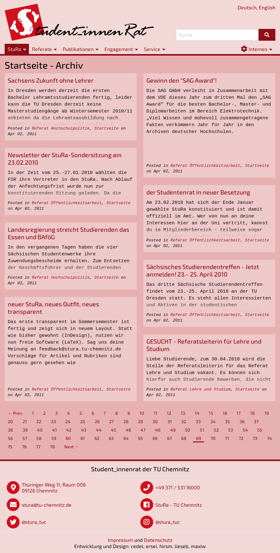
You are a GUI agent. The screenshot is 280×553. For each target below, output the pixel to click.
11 (156, 413)
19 (266, 413)
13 (183, 413)
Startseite (106, 128)
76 (24, 446)
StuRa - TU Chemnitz (178, 505)
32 (183, 421)
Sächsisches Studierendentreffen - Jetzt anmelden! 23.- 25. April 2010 (202, 270)
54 (245, 429)
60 (68, 438)
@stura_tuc (34, 522)
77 (38, 446)
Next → (71, 446)
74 (269, 438)
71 (227, 438)
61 (82, 438)
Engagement (118, 49)
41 (54, 429)
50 (187, 429)
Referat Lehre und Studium (200, 389)
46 (128, 429)
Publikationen (78, 49)
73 (255, 438)
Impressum (120, 540)
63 (111, 438)
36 (242, 421)
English (267, 7)
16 (225, 413)
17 (238, 413)
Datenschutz (158, 540)
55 (259, 429)
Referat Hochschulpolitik (61, 128)
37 (256, 421)
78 (52, 446)
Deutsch (247, 7)
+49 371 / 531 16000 (177, 487)
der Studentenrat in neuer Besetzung (198, 192)
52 (216, 429)
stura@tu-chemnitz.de (46, 505)
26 (97, 421)
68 (183, 438)
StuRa (14, 49)
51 (202, 429)
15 (211, 413)
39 (25, 429)
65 (140, 438)
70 (213, 438)
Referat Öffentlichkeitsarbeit (205, 165)
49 (173, 429)
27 (111, 421)
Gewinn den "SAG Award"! (181, 80)
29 (140, 421)
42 (68, 429)
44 (99, 429)
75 (10, 446)
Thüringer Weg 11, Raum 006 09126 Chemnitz (54, 488)
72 (241, 438)
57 (24, 438)
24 (68, 421)
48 (158, 429)
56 (10, 438)
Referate (42, 49)
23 (53, 421)
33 (198, 421)
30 (155, 421)
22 (38, 421)
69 (198, 438)
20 (10, 421)
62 (96, 438)
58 (39, 438)
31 (170, 421)
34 (213, 421)
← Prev (15, 413)
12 (169, 413)
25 (82, 421)
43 (83, 429)
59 (53, 438)
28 (126, 421)
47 (142, 429)
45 (113, 429)
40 (40, 429)
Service (152, 49)
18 (252, 413)
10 (142, 413)
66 (155, 438)
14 (197, 413)
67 (169, 438)
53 (230, 429)
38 (10, 429)
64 (126, 438)
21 (25, 421)
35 (227, 421)
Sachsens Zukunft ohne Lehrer (51, 80)
